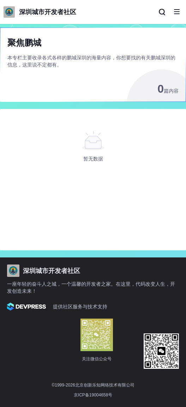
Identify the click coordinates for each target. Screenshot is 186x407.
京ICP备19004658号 (93, 395)
